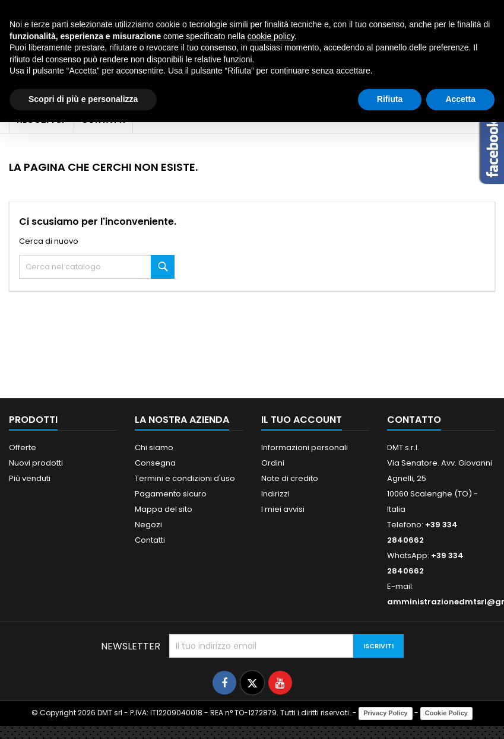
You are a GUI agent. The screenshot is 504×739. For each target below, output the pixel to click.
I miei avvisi (283, 509)
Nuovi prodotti (36, 463)
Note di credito (289, 478)
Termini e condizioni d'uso (185, 478)
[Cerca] (97, 267)
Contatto (414, 419)
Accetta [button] (460, 99)
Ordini (272, 463)
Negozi (148, 524)
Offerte (22, 447)
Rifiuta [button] (390, 99)
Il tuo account (301, 419)
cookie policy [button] (271, 36)
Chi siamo (154, 447)
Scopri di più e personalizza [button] (83, 99)
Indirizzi (275, 493)
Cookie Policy (446, 712)
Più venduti (29, 478)
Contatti (150, 540)
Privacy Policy (385, 712)
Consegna (155, 463)
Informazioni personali (304, 447)
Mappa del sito (163, 509)
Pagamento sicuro (171, 493)
